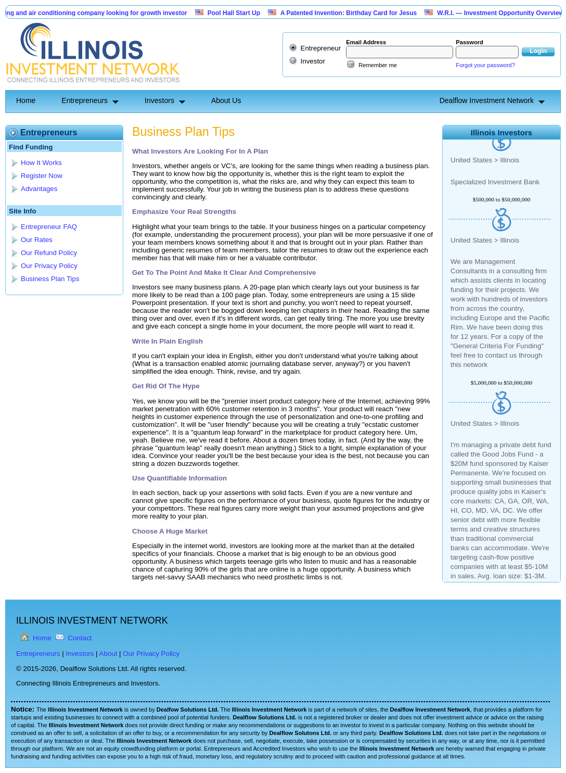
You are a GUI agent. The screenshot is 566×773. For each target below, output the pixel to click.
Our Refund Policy (49, 253)
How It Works (41, 163)
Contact (80, 638)
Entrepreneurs (84, 100)
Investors (159, 100)
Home (25, 100)
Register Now (41, 176)
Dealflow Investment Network (487, 100)
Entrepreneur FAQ (49, 227)
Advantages (39, 189)
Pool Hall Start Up (237, 13)
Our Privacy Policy (49, 266)
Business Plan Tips (50, 279)
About (108, 653)
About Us (226, 100)
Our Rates (37, 240)
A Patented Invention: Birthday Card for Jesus (352, 13)
